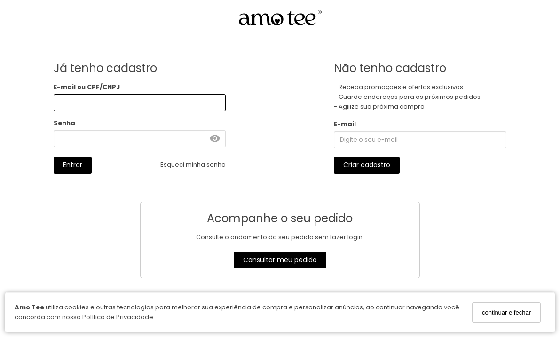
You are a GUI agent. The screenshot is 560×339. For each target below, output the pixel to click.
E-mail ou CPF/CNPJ (87, 86)
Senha (64, 123)
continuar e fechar (506, 312)
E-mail (345, 124)
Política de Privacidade (117, 317)
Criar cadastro (366, 165)
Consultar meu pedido (280, 260)
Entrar (72, 165)
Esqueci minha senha (193, 164)
